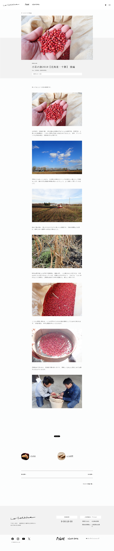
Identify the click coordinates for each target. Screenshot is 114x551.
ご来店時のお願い (96, 525)
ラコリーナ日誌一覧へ (88, 483)
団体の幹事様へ (86, 524)
